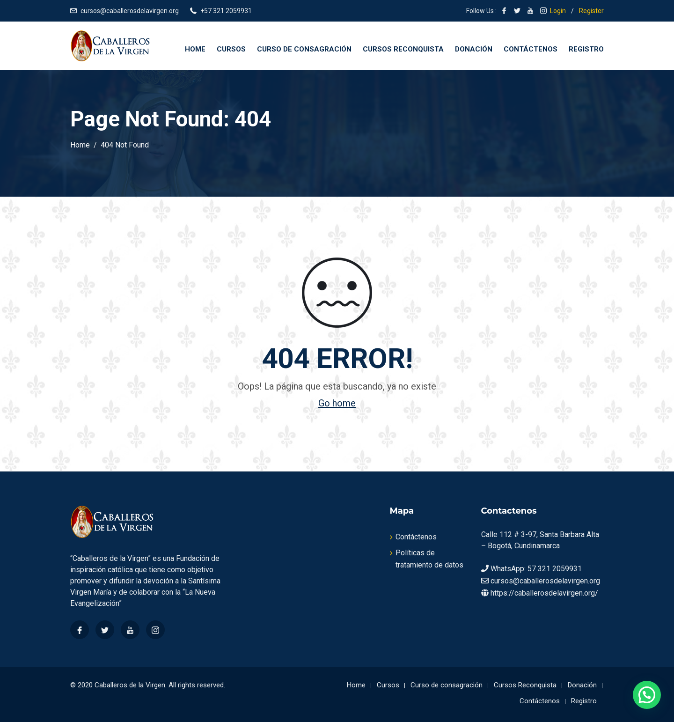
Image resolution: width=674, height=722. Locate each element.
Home (195, 49)
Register (591, 11)
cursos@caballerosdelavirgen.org (130, 11)
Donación (473, 49)
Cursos (231, 49)
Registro (586, 49)
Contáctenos (530, 49)
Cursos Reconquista (403, 49)
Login (558, 11)
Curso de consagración (304, 49)
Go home (337, 403)
